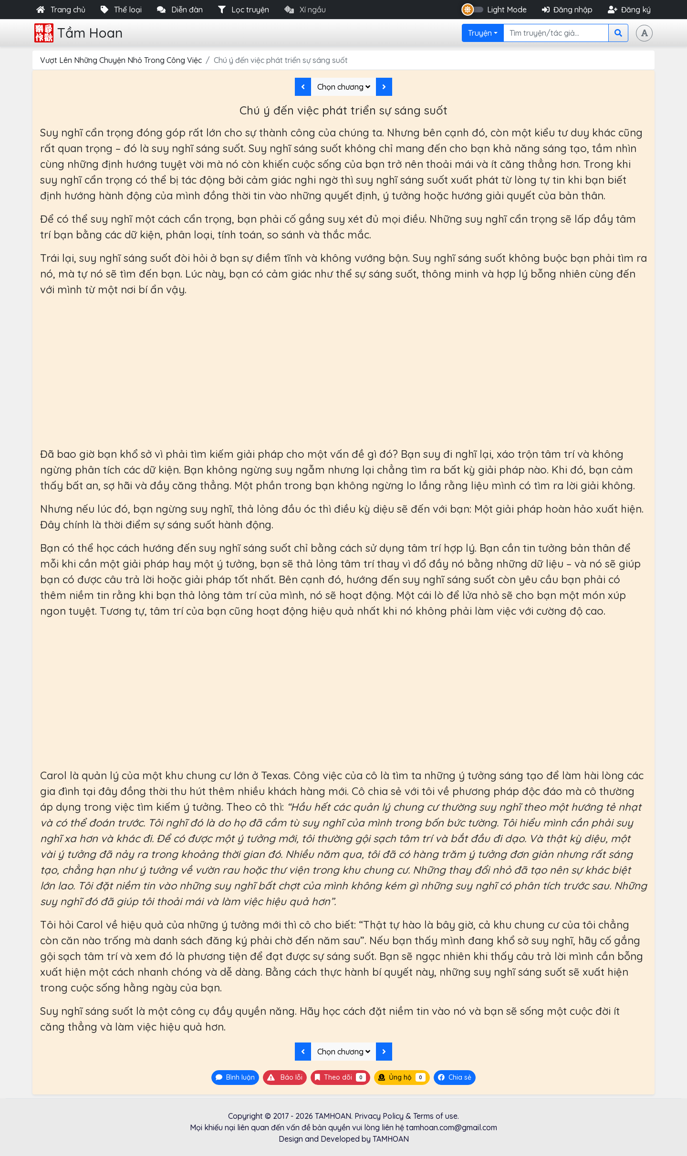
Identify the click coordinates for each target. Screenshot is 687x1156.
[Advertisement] (343, 372)
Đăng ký (629, 9)
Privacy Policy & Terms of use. (406, 1116)
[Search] (556, 33)
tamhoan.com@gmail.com (451, 1127)
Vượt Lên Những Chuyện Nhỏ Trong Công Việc (121, 60)
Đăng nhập (567, 9)
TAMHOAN (333, 1116)
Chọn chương (343, 87)
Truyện (480, 33)
